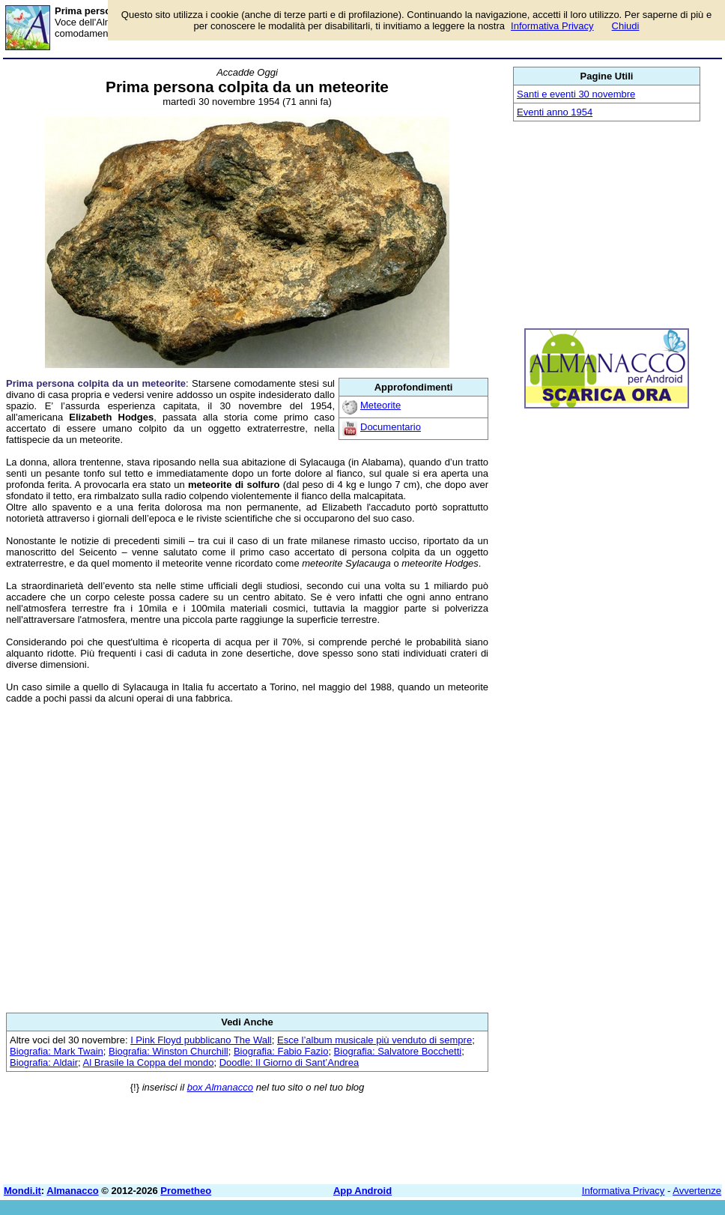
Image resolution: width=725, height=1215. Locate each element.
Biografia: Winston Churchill (168, 1051)
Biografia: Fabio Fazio (281, 1051)
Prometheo (185, 1190)
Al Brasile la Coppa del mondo (148, 1062)
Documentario (390, 426)
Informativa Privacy (623, 1190)
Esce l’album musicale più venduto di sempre (374, 1040)
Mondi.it (22, 1190)
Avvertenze (697, 1190)
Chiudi (626, 25)
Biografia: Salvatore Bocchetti (398, 1051)
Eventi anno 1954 (554, 112)
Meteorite (380, 405)
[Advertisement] (247, 858)
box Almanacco (220, 1087)
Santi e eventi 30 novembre (576, 94)
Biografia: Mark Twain (56, 1051)
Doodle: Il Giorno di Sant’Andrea (289, 1062)
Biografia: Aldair (44, 1062)
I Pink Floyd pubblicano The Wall (201, 1040)
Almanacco (72, 1190)
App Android (362, 1190)
